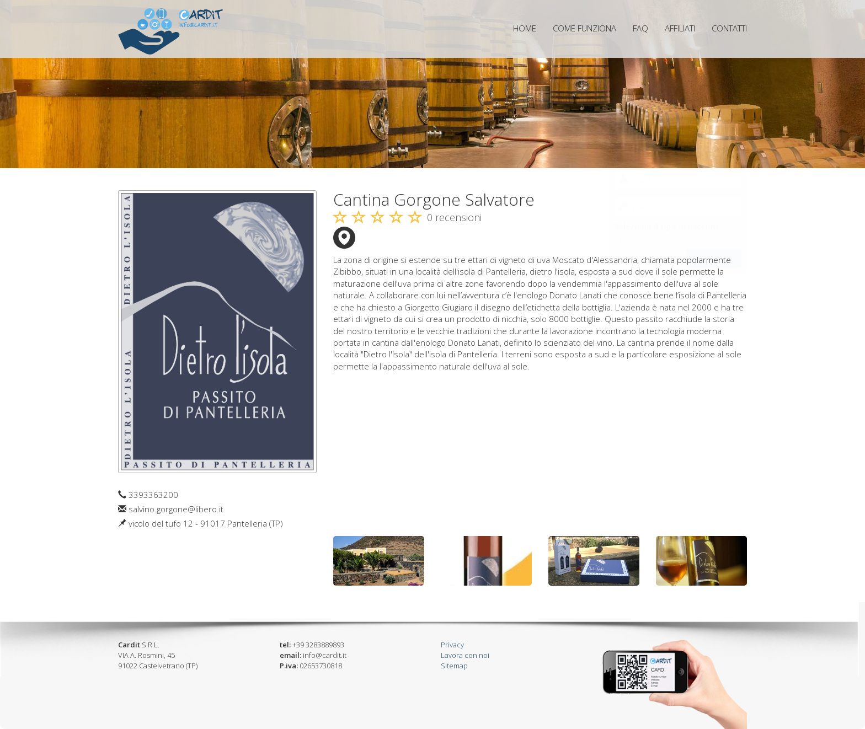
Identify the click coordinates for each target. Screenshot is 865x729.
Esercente (639, 134)
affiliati (680, 28)
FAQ (640, 28)
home (524, 28)
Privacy (452, 645)
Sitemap (454, 666)
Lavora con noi (465, 655)
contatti (729, 28)
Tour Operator (647, 150)
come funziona (584, 28)
